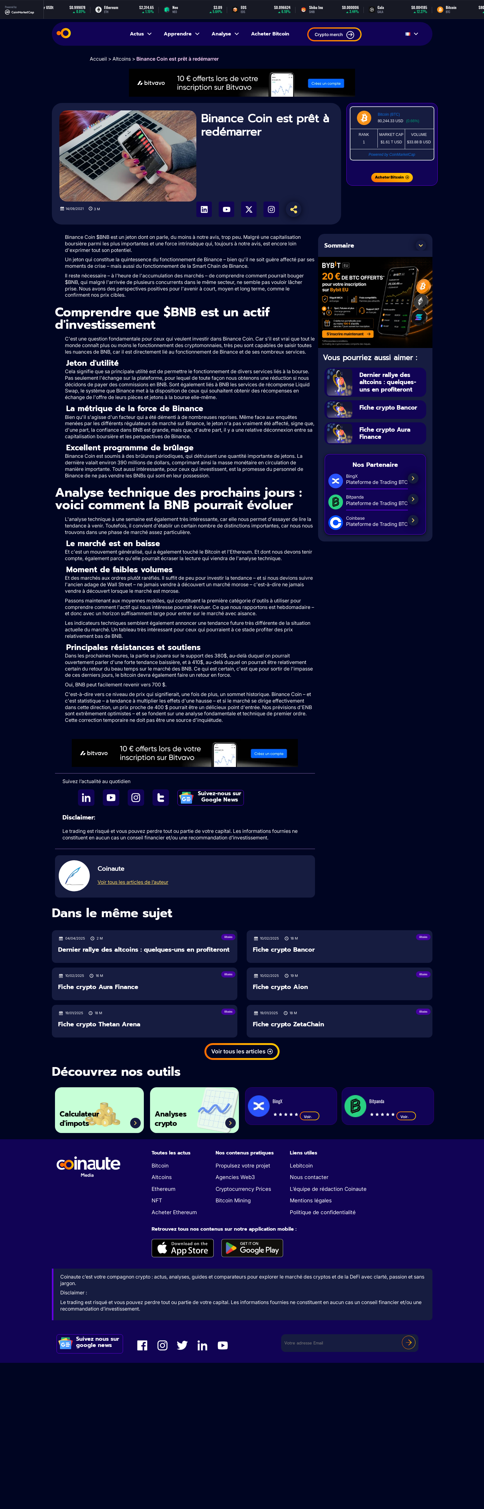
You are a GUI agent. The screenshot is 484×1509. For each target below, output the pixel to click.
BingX (277, 1101)
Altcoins (121, 59)
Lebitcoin (301, 1166)
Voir (309, 1116)
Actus (141, 34)
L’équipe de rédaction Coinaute (328, 1189)
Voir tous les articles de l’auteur (133, 882)
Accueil (98, 59)
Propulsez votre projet (243, 1166)
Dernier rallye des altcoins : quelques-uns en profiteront (389, 382)
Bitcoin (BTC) (389, 114)
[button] (421, 245)
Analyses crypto (172, 1118)
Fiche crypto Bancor (390, 406)
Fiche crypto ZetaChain (288, 1024)
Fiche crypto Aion (280, 987)
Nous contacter (309, 1177)
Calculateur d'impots (81, 1118)
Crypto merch (334, 35)
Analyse (226, 34)
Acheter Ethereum (174, 1212)
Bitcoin (160, 1166)
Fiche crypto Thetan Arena (99, 1024)
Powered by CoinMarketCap (391, 154)
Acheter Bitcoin (270, 34)
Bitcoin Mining (233, 1200)
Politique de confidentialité (323, 1212)
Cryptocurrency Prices (243, 1189)
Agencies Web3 (235, 1177)
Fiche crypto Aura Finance (386, 432)
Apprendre (182, 34)
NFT (157, 1200)
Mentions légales (311, 1200)
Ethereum (164, 1189)
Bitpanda (376, 1101)
